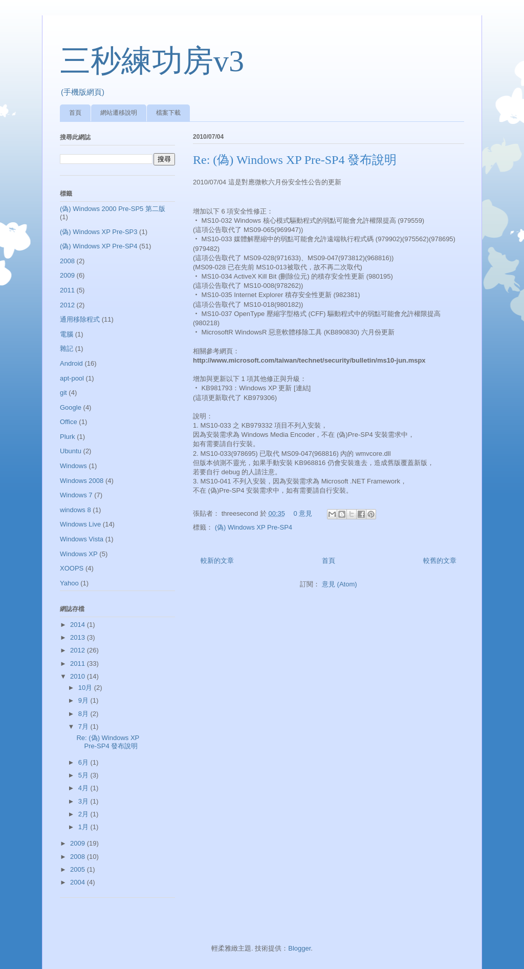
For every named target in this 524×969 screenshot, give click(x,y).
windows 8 (75, 510)
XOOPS (71, 568)
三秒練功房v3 (152, 61)
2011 (67, 290)
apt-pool (72, 378)
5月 (84, 775)
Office (68, 422)
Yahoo (69, 583)
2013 (78, 637)
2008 (67, 261)
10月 (86, 687)
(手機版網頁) (82, 92)
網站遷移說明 (118, 112)
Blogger (299, 948)
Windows (73, 466)
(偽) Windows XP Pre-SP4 (253, 527)
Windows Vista (81, 539)
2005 (78, 869)
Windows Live (80, 524)
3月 (84, 801)
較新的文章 (217, 560)
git (63, 392)
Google (70, 407)
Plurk (67, 436)
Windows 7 (76, 495)
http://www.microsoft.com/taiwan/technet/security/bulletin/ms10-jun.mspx (309, 360)
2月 (84, 814)
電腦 (66, 334)
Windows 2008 (81, 480)
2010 (78, 676)
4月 (84, 788)
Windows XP (79, 554)
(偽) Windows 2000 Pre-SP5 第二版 (112, 209)
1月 (84, 827)
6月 (84, 762)
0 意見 (303, 513)
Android (71, 363)
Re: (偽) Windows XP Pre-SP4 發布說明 (295, 159)
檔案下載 (168, 112)
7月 (84, 726)
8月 (84, 714)
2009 (67, 275)
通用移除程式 (80, 319)
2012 (67, 305)
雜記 (66, 348)
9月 (84, 700)
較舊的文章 (439, 560)
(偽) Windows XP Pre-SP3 (98, 232)
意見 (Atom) (339, 584)
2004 (78, 882)
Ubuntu (70, 451)
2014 (78, 624)
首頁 (75, 112)
